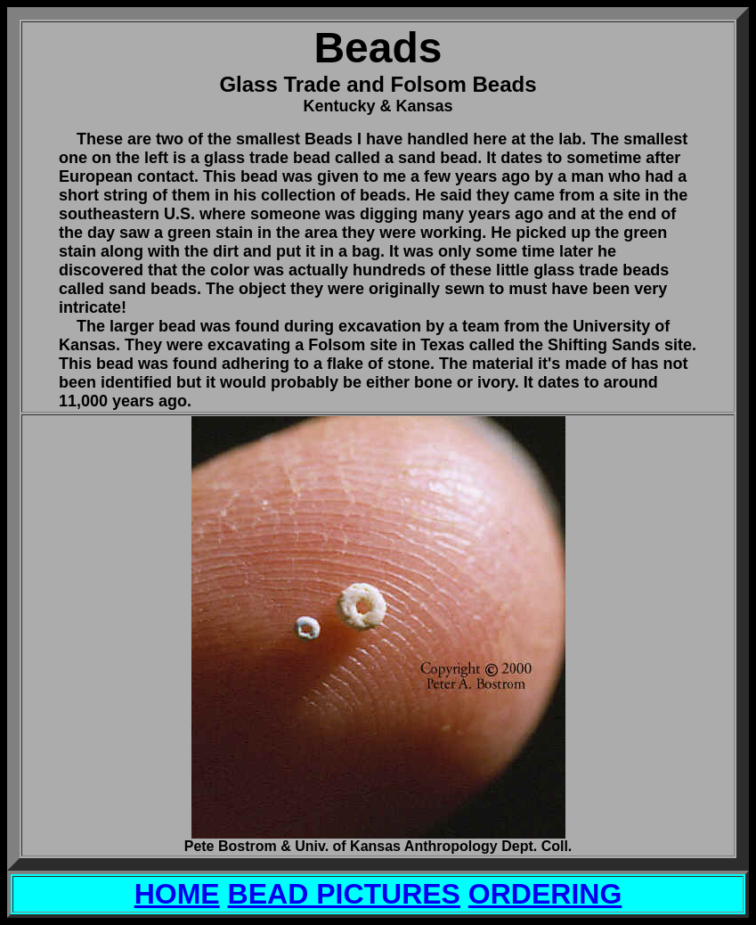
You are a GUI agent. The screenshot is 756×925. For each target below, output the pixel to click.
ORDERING (545, 894)
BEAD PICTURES (344, 894)
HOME (177, 894)
